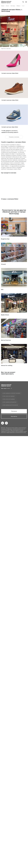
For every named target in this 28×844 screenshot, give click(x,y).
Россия (7, 5)
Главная (2, 5)
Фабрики (18, 5)
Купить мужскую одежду (8, 399)
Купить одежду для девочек (9, 402)
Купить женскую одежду (8, 396)
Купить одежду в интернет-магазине (11, 393)
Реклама (14, 411)
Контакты (14, 416)
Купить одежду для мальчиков (10, 405)
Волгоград (13, 5)
